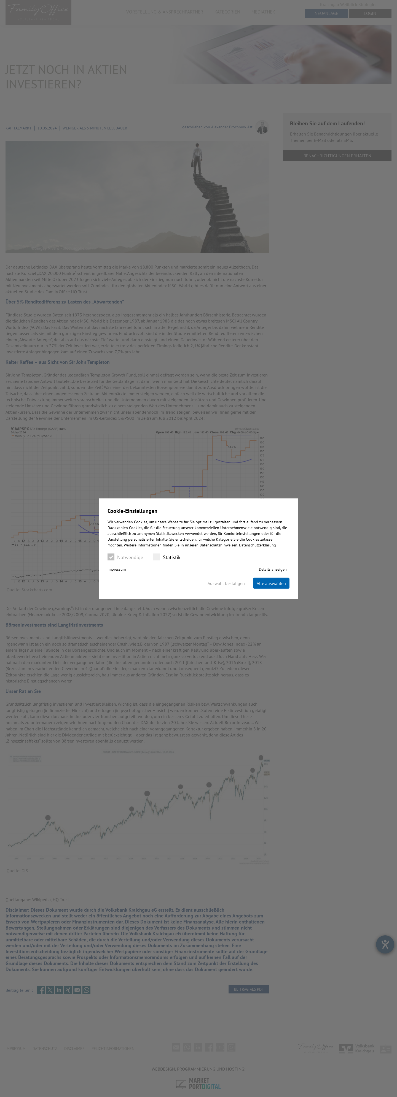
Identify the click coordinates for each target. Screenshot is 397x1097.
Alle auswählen (271, 583)
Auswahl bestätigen (226, 583)
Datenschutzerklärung (257, 544)
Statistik (167, 556)
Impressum (117, 569)
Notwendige (125, 556)
